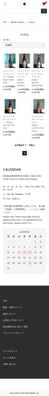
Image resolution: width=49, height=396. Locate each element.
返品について (9, 314)
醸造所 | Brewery (18, 22)
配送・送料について (12, 307)
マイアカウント (10, 351)
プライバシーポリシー (13, 333)
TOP (5, 22)
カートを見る (9, 358)
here (29, 223)
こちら (31, 209)
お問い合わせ (9, 364)
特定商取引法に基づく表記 (15, 327)
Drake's (32, 22)
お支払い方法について (13, 320)
